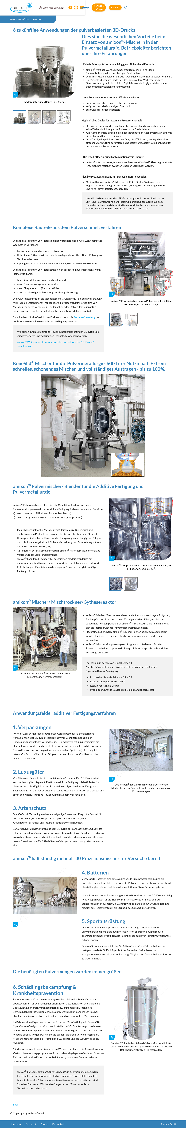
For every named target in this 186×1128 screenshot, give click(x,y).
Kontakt (159, 7)
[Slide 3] (49, 117)
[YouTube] (74, 8)
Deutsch (114, 7)
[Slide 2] (34, 117)
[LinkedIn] (80, 8)
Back (15, 1104)
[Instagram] (68, 8)
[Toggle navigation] (93, 8)
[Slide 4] (64, 117)
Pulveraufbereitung (85, 317)
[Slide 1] (19, 117)
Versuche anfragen (135, 7)
